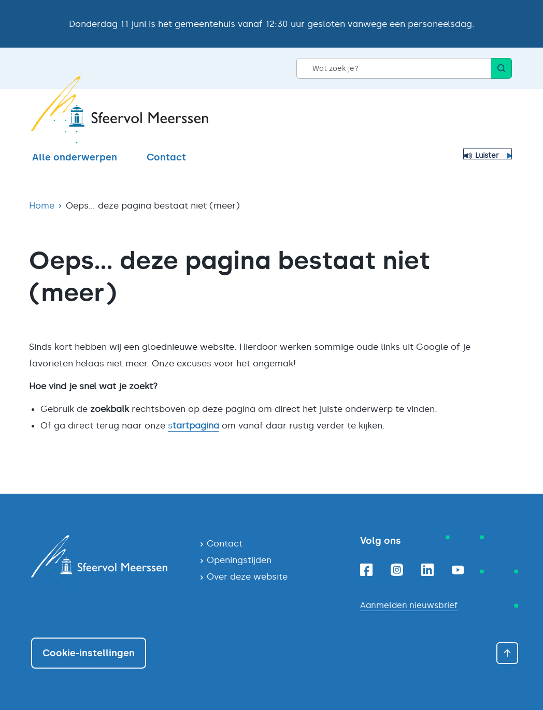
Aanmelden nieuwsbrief (409, 605)
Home (41, 205)
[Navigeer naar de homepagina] (107, 561)
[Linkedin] (427, 570)
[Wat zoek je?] (393, 68)
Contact (166, 157)
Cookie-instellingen (88, 653)
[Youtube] (458, 570)
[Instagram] (397, 570)
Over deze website (247, 576)
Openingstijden (239, 560)
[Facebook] (366, 570)
